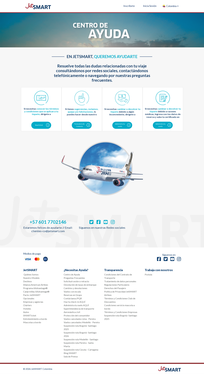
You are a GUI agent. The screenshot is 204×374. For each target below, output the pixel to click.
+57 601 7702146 (48, 222)
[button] (170, 6)
